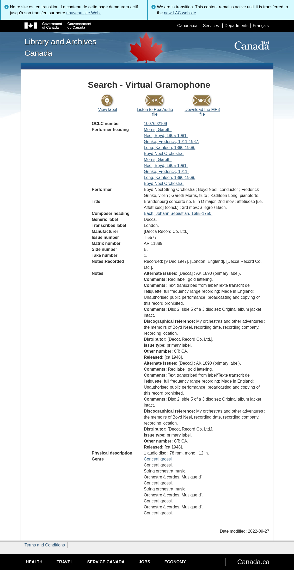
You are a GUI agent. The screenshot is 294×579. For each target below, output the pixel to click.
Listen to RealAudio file (155, 111)
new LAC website (180, 13)
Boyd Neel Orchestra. (164, 153)
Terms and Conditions (44, 545)
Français (261, 25)
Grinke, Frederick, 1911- (166, 171)
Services (211, 25)
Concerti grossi (158, 459)
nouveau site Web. (83, 13)
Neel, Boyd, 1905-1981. (166, 135)
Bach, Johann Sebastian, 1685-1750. (178, 213)
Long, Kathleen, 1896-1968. (169, 147)
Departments (237, 25)
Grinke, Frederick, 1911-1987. (171, 141)
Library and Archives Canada (60, 47)
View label (107, 109)
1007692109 (155, 123)
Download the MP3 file (202, 111)
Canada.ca (187, 25)
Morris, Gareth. (158, 129)
